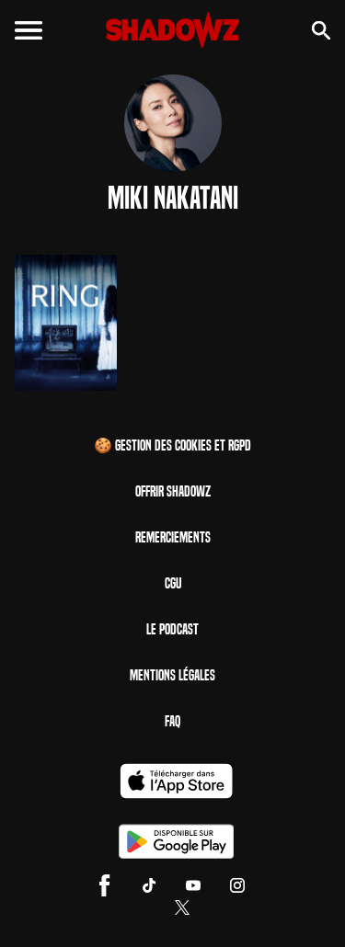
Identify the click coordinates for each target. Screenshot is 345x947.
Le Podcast (172, 629)
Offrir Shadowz (173, 491)
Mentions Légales (172, 675)
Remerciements (173, 537)
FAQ (172, 721)
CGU (173, 583)
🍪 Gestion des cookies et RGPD (172, 445)
